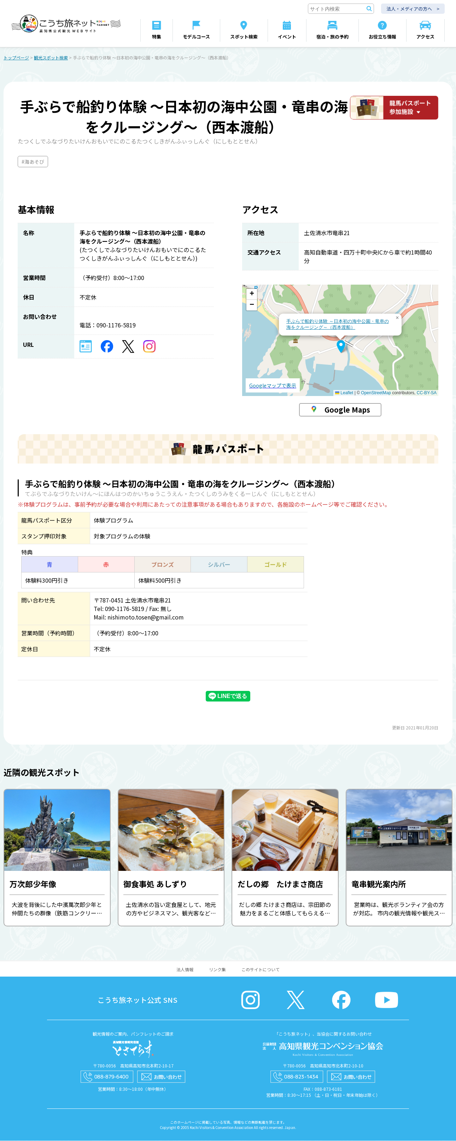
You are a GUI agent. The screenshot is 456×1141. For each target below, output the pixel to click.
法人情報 (184, 970)
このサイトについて (260, 970)
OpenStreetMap (376, 393)
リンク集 (217, 970)
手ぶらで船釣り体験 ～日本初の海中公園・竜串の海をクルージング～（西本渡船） (337, 324)
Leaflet (344, 393)
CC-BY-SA (427, 393)
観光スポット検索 (51, 58)
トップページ (16, 58)
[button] (341, 346)
